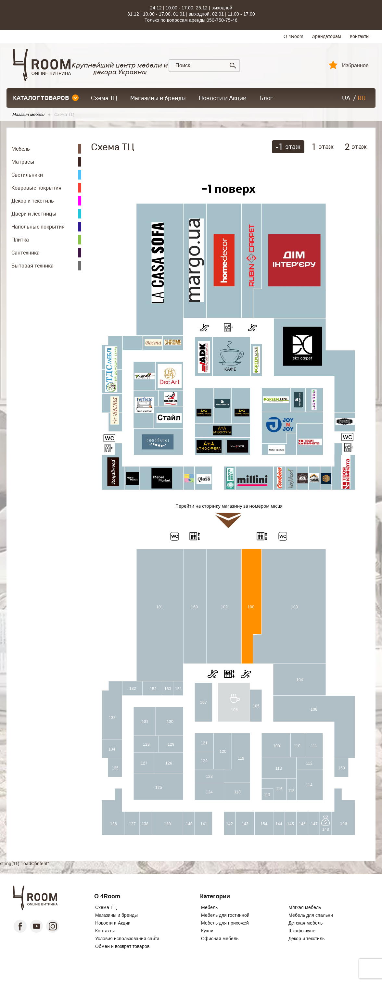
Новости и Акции (223, 98)
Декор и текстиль (306, 938)
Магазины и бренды (158, 98)
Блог (266, 98)
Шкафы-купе (301, 930)
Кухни (207, 930)
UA (346, 98)
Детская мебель (305, 923)
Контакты (359, 36)
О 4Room (293, 36)
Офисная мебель (219, 938)
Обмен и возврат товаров (122, 946)
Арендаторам (326, 36)
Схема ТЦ (104, 98)
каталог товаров (46, 98)
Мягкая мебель (304, 907)
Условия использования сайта (127, 938)
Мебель (209, 907)
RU (362, 98)
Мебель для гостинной (225, 915)
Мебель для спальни (310, 915)
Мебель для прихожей (225, 923)
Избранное (355, 65)
